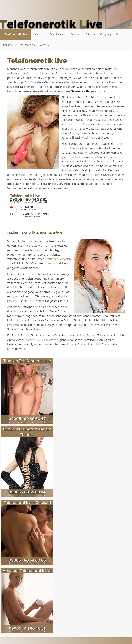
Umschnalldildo (26, 44)
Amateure (39, 34)
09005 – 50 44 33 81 (28, 199)
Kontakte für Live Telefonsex (41, 340)
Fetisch (89, 34)
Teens (119, 34)
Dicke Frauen (57, 34)
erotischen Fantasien (58, 259)
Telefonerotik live (15, 34)
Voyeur (43, 44)
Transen (7, 44)
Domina (74, 34)
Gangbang (105, 34)
